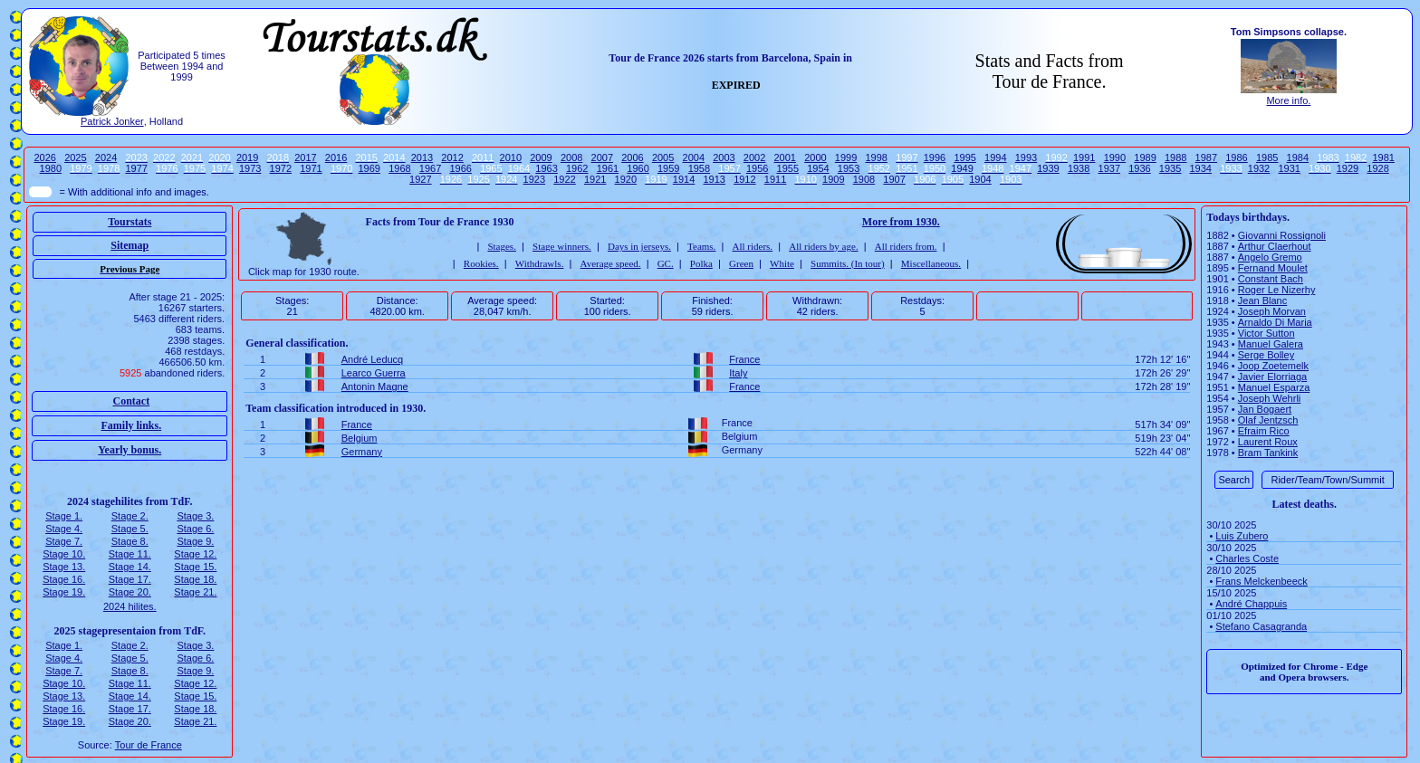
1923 (534, 179)
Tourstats (129, 221)
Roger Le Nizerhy (1277, 289)
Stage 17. (130, 579)
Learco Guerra (373, 372)
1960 (637, 168)
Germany (361, 451)
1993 (1026, 157)
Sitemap (129, 245)
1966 (460, 168)
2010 (511, 157)
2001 (785, 157)
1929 (1347, 168)
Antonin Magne (374, 386)
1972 (281, 168)
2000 (815, 157)
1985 (1267, 157)
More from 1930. (901, 221)
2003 (723, 157)
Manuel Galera (1270, 344)
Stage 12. (195, 553)
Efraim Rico (1264, 430)
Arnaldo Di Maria (1275, 322)
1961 (608, 168)
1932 (1259, 168)
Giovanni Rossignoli (1282, 235)
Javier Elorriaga (1272, 376)
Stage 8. (130, 541)
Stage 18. (195, 579)
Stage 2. (130, 515)
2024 (106, 157)
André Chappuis (1251, 603)
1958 (699, 168)
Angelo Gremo (1270, 257)
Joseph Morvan (1272, 311)
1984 (1298, 157)
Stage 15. (195, 566)
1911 (775, 179)
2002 (754, 157)
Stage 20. (130, 592)
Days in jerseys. (639, 246)
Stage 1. (63, 515)
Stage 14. (130, 566)
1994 (995, 157)
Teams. (701, 246)
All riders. (753, 246)
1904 (980, 179)
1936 (1139, 168)
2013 (422, 157)
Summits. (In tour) (848, 263)
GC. (665, 263)
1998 (876, 157)
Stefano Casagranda (1261, 626)
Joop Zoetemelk (1273, 365)
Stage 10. (64, 553)
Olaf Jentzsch (1268, 420)
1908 (864, 179)
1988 (1175, 157)
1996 (934, 157)
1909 (833, 179)
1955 (788, 168)
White (782, 263)
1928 (1377, 168)
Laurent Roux (1268, 441)
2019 (247, 157)
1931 (1289, 168)
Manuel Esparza (1274, 387)
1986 (1236, 157)
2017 (305, 157)
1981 (1383, 157)
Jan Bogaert (1264, 409)
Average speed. (610, 263)
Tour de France (148, 744)
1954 (818, 168)
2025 (75, 157)
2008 (571, 157)
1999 (846, 157)
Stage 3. (195, 515)
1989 (1145, 157)
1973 (250, 168)
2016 (336, 157)
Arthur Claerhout (1274, 246)
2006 (632, 157)
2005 (663, 157)
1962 (577, 168)
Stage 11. (130, 553)
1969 (369, 168)
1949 (962, 168)
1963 (546, 168)
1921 (595, 179)
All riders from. (906, 246)
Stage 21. (195, 592)
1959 (668, 168)
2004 (694, 157)
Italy (738, 372)
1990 (1115, 157)
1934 (1201, 168)
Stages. (501, 246)
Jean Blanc (1262, 300)
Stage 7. (63, 541)
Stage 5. (130, 528)
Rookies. (481, 263)
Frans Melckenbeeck (1261, 581)
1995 (964, 157)
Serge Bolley (1266, 354)
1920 (626, 179)
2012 (452, 157)
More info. (1288, 100)
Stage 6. (195, 528)
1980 (51, 168)
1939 (1048, 168)
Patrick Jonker (112, 121)
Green (741, 263)
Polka (701, 263)
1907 (894, 179)
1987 (1206, 157)
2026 (44, 157)
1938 (1078, 168)
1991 (1084, 157)
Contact (130, 401)
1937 (1109, 168)
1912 (744, 179)
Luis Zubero (1241, 535)
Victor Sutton (1266, 333)
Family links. (131, 425)
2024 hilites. (130, 606)
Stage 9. (195, 541)
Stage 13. (64, 566)
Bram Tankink (1268, 452)
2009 (541, 157)
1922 (564, 179)
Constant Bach (1270, 278)
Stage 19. (64, 592)
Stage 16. (64, 579)
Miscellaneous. (931, 263)
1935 (1170, 168)
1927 (420, 179)
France (744, 359)
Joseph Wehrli (1269, 398)
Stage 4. (63, 528)
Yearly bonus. (129, 449)
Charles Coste (1247, 558)
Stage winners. (561, 246)
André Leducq (372, 359)
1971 (310, 168)
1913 (713, 179)
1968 (399, 168)
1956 (757, 168)
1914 (684, 179)
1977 (136, 168)
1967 (430, 168)
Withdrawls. (539, 263)
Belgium (359, 438)
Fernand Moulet (1273, 267)
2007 (602, 157)
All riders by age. (823, 246)
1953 (848, 168)
